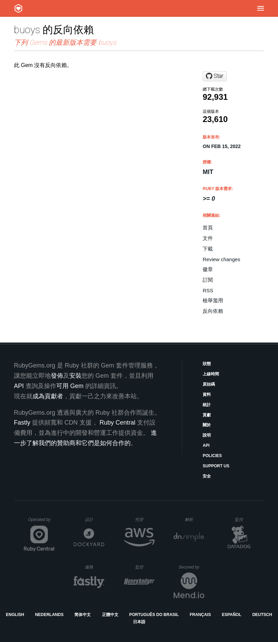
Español (231, 614)
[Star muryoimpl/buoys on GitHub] (215, 76)
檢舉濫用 (213, 300)
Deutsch (262, 614)
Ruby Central (117, 422)
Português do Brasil (154, 614)
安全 (207, 476)
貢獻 (207, 415)
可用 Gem (70, 386)
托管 (143, 519)
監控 (244, 519)
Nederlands (49, 614)
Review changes (221, 259)
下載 (208, 249)
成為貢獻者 (47, 396)
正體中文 (110, 614)
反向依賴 (213, 311)
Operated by (41, 522)
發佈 (57, 375)
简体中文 (82, 614)
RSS (208, 290)
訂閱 (208, 280)
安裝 (75, 375)
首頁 (208, 227)
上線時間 (211, 374)
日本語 (139, 621)
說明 (207, 435)
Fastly (22, 422)
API (206, 445)
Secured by (191, 567)
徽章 (208, 269)
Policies (212, 455)
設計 (94, 519)
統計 (207, 404)
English (15, 614)
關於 (207, 425)
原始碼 (209, 384)
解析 (194, 519)
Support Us (216, 466)
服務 (94, 567)
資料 (207, 394)
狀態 (207, 363)
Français (200, 614)
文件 (208, 238)
